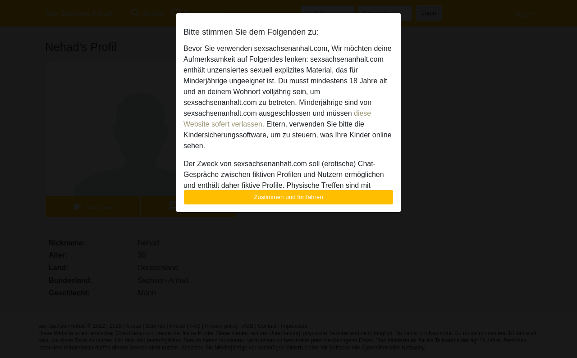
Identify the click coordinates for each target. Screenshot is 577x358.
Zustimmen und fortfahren (288, 197)
